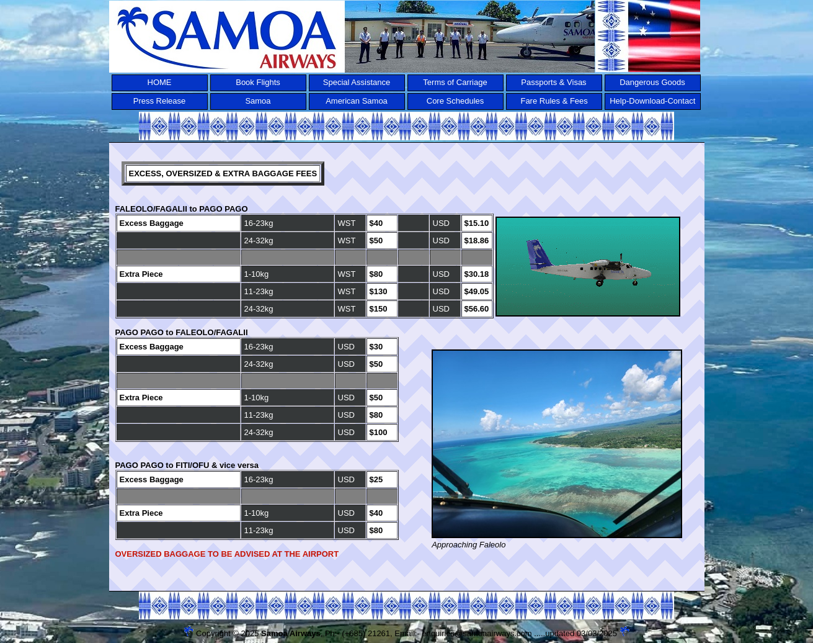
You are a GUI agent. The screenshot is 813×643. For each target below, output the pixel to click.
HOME (160, 82)
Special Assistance (356, 82)
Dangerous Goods (652, 82)
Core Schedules (455, 101)
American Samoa (357, 101)
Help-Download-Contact (652, 101)
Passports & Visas (553, 82)
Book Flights (258, 82)
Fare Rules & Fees (553, 101)
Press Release (159, 101)
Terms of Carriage (455, 82)
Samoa (257, 101)
